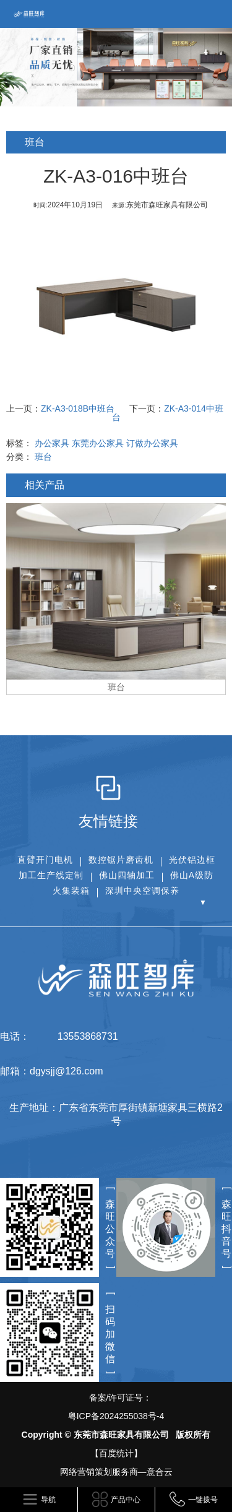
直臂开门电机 (45, 860)
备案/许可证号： (116, 1409)
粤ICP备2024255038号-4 (116, 1416)
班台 (43, 457)
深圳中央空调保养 (142, 891)
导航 (48, 1499)
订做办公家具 (152, 443)
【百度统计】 (116, 1453)
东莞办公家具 (98, 443)
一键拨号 (203, 1499)
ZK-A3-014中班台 (167, 413)
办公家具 (52, 443)
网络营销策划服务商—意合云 (116, 1472)
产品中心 (125, 1499)
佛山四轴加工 (127, 875)
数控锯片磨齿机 (120, 860)
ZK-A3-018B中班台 (77, 408)
